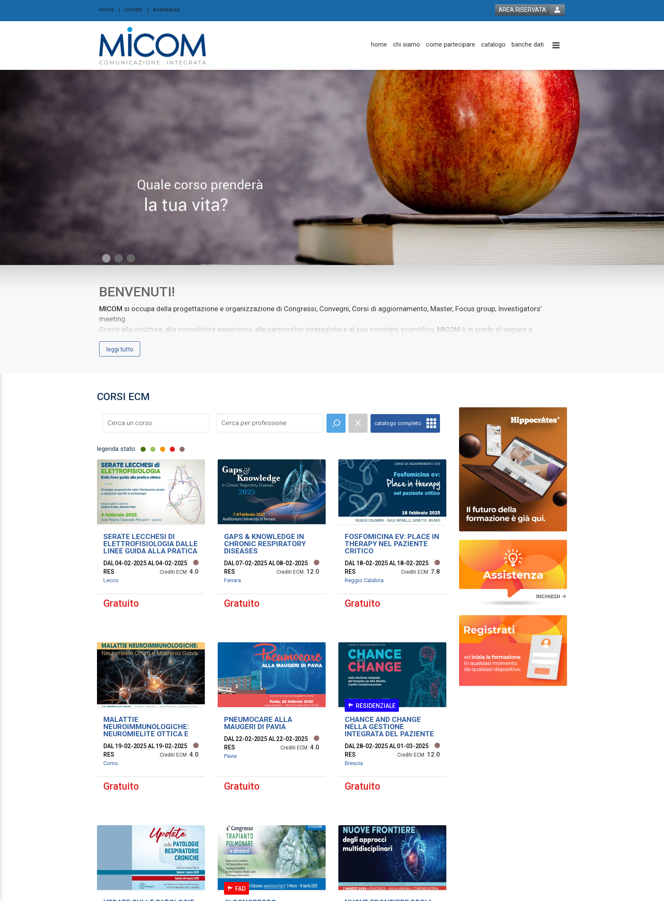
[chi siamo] (406, 44)
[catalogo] (493, 44)
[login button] (530, 10)
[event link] (151, 544)
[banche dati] (528, 44)
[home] (379, 44)
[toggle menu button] (556, 46)
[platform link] (152, 45)
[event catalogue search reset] (358, 423)
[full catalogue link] (405, 423)
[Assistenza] (168, 9)
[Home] (109, 9)
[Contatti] (136, 9)
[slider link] (513, 573)
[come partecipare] (450, 44)
